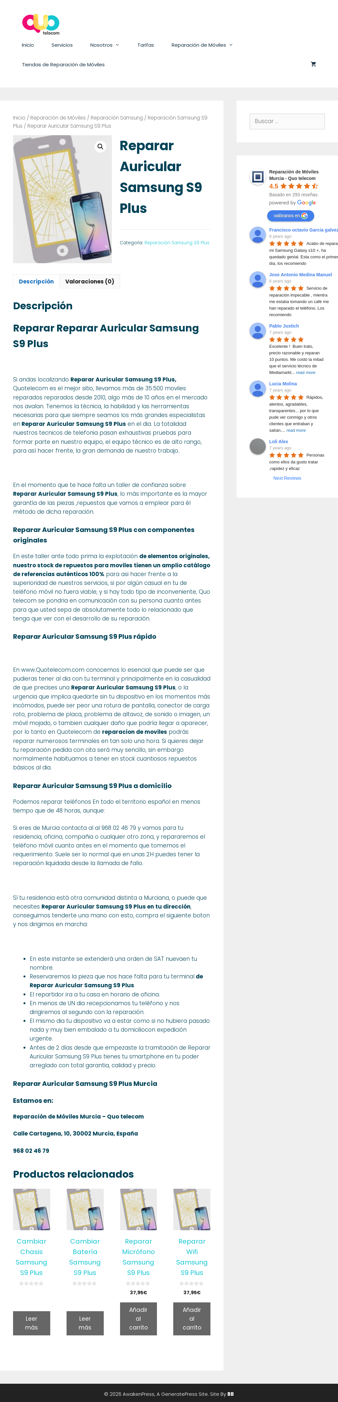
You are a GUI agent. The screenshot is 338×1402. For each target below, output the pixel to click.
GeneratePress (179, 1394)
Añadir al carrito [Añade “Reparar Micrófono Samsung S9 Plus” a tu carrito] (138, 1318)
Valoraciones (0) (89, 281)
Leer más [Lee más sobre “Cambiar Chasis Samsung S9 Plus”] (31, 1323)
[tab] (36, 281)
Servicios (62, 44)
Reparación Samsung (117, 117)
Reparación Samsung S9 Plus (177, 243)
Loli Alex (278, 441)
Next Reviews (287, 478)
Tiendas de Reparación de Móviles (63, 64)
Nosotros (109, 45)
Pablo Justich (284, 326)
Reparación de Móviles (207, 45)
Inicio (28, 44)
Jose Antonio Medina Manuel (300, 274)
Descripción (36, 281)
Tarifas (145, 44)
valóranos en (291, 216)
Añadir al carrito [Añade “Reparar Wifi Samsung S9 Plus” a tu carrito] (192, 1318)
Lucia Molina (283, 383)
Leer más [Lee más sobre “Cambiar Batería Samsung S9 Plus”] (85, 1323)
